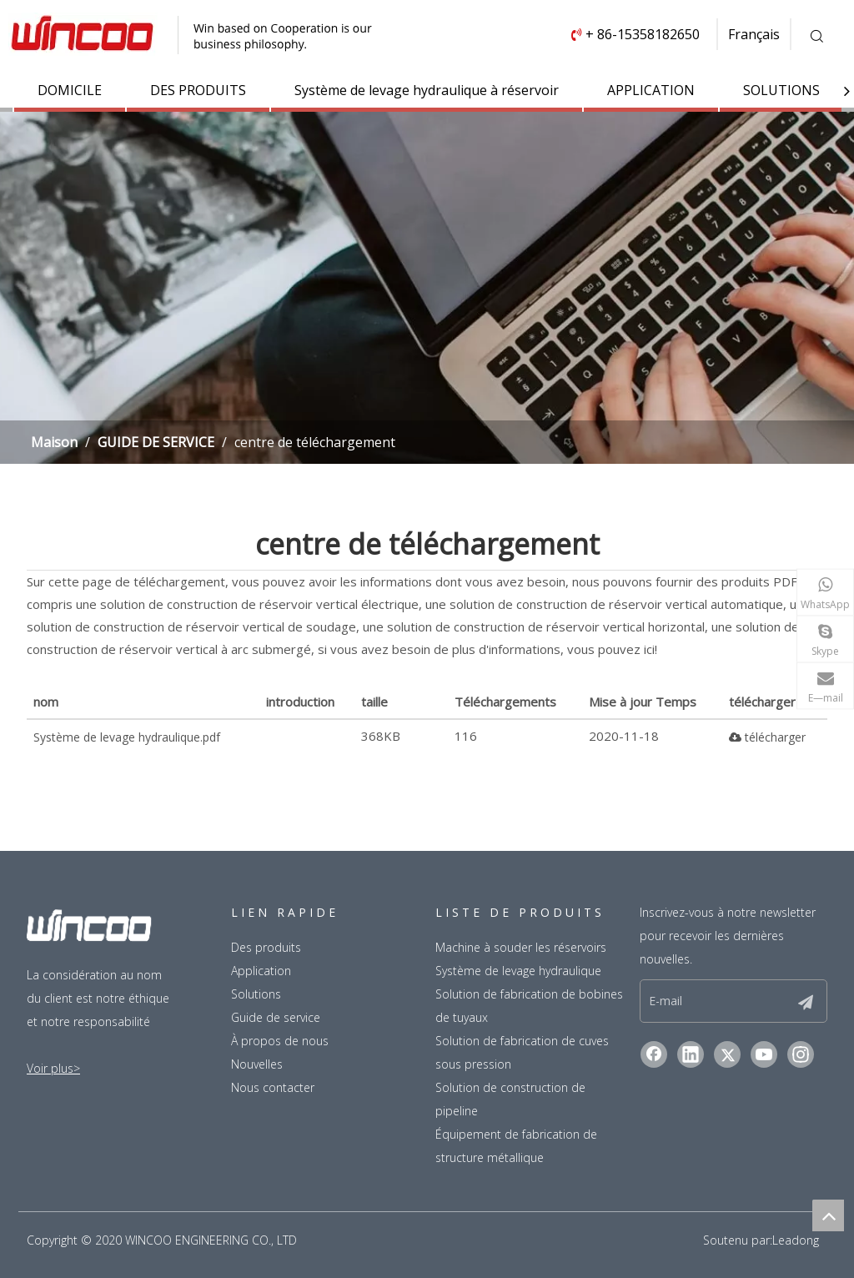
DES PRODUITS (198, 90)
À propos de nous (280, 1041)
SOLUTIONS (781, 90)
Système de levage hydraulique (518, 971)
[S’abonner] (805, 1001)
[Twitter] (727, 1054)
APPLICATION (651, 90)
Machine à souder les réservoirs (520, 947)
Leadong (795, 1240)
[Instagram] (800, 1054)
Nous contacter (272, 1087)
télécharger (767, 737)
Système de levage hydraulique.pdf (126, 737)
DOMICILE (70, 90)
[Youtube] (764, 1054)
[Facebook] (653, 1054)
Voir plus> (53, 1068)
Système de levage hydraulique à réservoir (426, 90)
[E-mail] (705, 1001)
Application (261, 971)
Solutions (256, 994)
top (828, 1215)
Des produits (266, 947)
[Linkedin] (690, 1054)
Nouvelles (257, 1064)
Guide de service (275, 1017)
